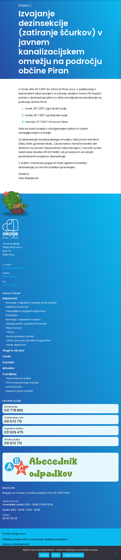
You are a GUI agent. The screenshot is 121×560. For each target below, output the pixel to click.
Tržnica (10, 332)
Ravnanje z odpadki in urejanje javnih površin (31, 302)
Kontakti (8, 362)
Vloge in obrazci (13, 350)
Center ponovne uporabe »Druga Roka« (28, 340)
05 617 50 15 (9, 285)
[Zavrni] (117, 553)
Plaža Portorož (14, 328)
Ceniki (6, 356)
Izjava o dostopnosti (15, 544)
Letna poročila (14, 386)
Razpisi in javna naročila (19, 391)
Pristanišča (12, 315)
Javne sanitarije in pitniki (20, 336)
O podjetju (9, 374)
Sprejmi (44, 555)
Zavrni (56, 555)
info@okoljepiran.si (13, 268)
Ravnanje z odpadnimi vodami (23, 319)
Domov (24, 5)
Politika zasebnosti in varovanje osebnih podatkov (35, 539)
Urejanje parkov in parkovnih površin (26, 323)
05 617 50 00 (9, 276)
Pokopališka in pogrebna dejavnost (25, 311)
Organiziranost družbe (18, 378)
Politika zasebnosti (73, 555)
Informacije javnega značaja (22, 382)
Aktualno (8, 368)
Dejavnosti (9, 298)
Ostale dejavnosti (16, 344)
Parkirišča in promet (17, 306)
